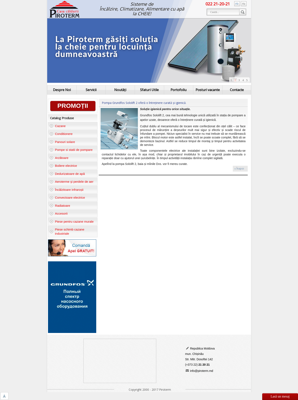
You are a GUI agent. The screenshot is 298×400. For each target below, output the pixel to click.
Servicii (91, 90)
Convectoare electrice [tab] (67, 197)
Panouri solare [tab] (62, 142)
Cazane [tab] (58, 126)
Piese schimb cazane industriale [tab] (67, 231)
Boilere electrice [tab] (63, 165)
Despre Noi (62, 90)
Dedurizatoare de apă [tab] (67, 173)
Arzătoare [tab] (59, 158)
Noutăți (120, 90)
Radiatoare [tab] (60, 205)
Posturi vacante (208, 90)
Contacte (237, 90)
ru (243, 3)
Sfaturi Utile (149, 90)
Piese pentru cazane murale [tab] (72, 221)
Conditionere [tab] (61, 134)
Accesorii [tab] (58, 213)
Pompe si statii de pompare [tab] (71, 149)
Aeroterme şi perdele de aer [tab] (71, 181)
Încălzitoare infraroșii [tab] (66, 189)
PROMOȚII (72, 105)
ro (237, 3)
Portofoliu (178, 90)
